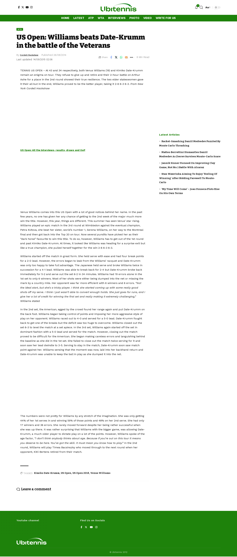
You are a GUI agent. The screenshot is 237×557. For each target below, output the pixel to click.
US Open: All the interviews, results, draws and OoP (55, 150)
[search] (201, 7)
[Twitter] (23, 7)
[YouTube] (27, 7)
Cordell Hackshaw (31, 55)
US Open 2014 (81, 473)
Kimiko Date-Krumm (47, 473)
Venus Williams (100, 473)
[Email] (126, 57)
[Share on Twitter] (116, 57)
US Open (66, 473)
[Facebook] (19, 7)
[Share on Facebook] (111, 57)
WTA (20, 29)
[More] (131, 57)
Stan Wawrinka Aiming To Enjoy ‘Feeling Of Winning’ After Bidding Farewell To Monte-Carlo (188, 178)
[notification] (196, 7)
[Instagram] (31, 7)
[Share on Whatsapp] (121, 57)
